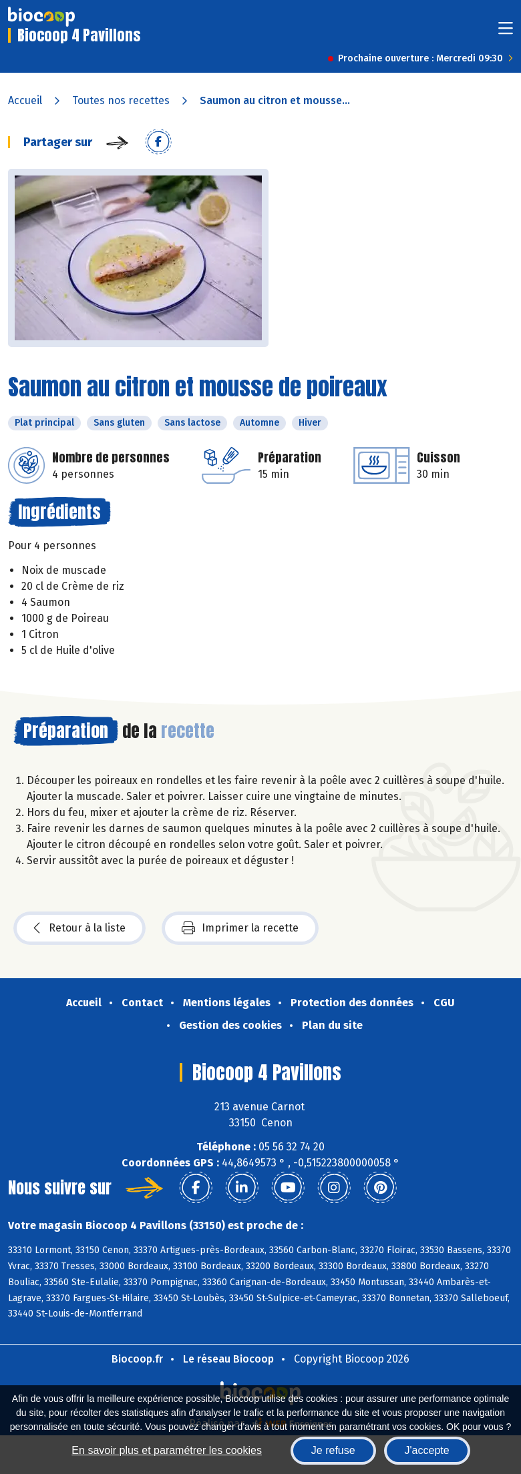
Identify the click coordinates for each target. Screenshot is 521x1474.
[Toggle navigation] (505, 32)
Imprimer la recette (240, 928)
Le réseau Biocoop (228, 1359)
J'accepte (427, 1450)
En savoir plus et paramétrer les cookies (166, 1450)
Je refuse (333, 1450)
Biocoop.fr (137, 1359)
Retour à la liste (79, 928)
